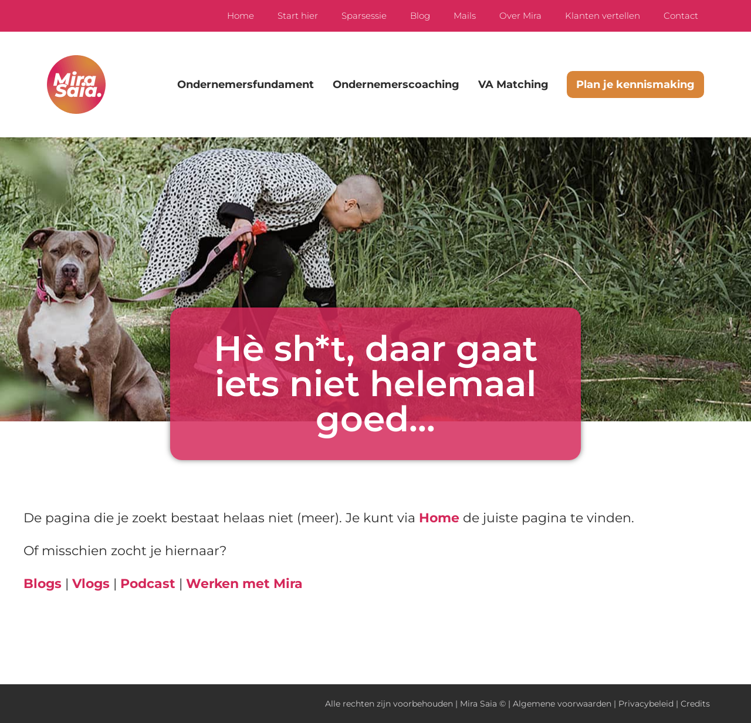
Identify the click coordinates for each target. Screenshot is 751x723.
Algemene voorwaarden (562, 703)
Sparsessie (364, 15)
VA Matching (513, 84)
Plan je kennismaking (635, 84)
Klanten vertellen (602, 15)
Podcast (147, 584)
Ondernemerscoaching (396, 84)
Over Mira (520, 15)
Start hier (298, 15)
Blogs (42, 584)
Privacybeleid (646, 703)
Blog (420, 15)
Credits (695, 703)
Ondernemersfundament (245, 84)
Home (240, 15)
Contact (681, 15)
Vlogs (91, 584)
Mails (465, 15)
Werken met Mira (244, 584)
